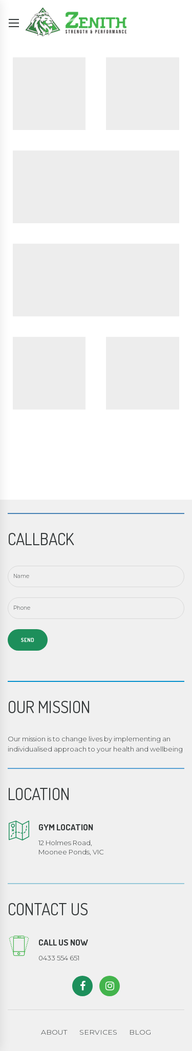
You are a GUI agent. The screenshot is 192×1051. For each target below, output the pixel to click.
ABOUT (54, 1032)
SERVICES (98, 1032)
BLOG (140, 1032)
